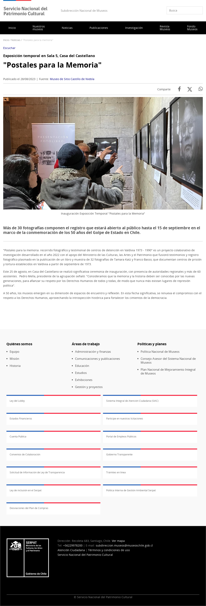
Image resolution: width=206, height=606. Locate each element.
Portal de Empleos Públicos (121, 436)
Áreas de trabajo (86, 344)
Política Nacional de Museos (160, 352)
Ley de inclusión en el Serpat (25, 490)
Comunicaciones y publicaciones (97, 359)
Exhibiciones (83, 380)
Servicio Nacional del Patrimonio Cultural (85, 555)
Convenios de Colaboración (25, 454)
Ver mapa (118, 541)
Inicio (12, 28)
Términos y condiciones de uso (109, 550)
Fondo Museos (192, 27)
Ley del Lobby (17, 400)
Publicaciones (99, 28)
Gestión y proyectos (89, 387)
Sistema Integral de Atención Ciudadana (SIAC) (132, 400)
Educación (82, 366)
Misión (14, 359)
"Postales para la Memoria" (52, 65)
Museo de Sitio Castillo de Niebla (72, 79)
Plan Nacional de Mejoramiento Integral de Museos (168, 371)
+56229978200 (72, 545)
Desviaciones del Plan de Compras (29, 508)
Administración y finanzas (93, 352)
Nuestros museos (39, 27)
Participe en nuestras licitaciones (124, 418)
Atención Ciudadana (71, 550)
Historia (15, 366)
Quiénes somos (19, 344)
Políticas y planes (151, 344)
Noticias (67, 28)
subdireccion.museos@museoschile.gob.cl (124, 545)
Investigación (134, 28)
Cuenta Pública (18, 436)
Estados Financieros (21, 418)
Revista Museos (165, 27)
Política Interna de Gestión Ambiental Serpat (131, 490)
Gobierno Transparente (119, 454)
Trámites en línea (116, 472)
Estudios (81, 373)
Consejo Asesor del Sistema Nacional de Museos (168, 360)
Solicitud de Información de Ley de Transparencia (37, 472)
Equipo (14, 352)
